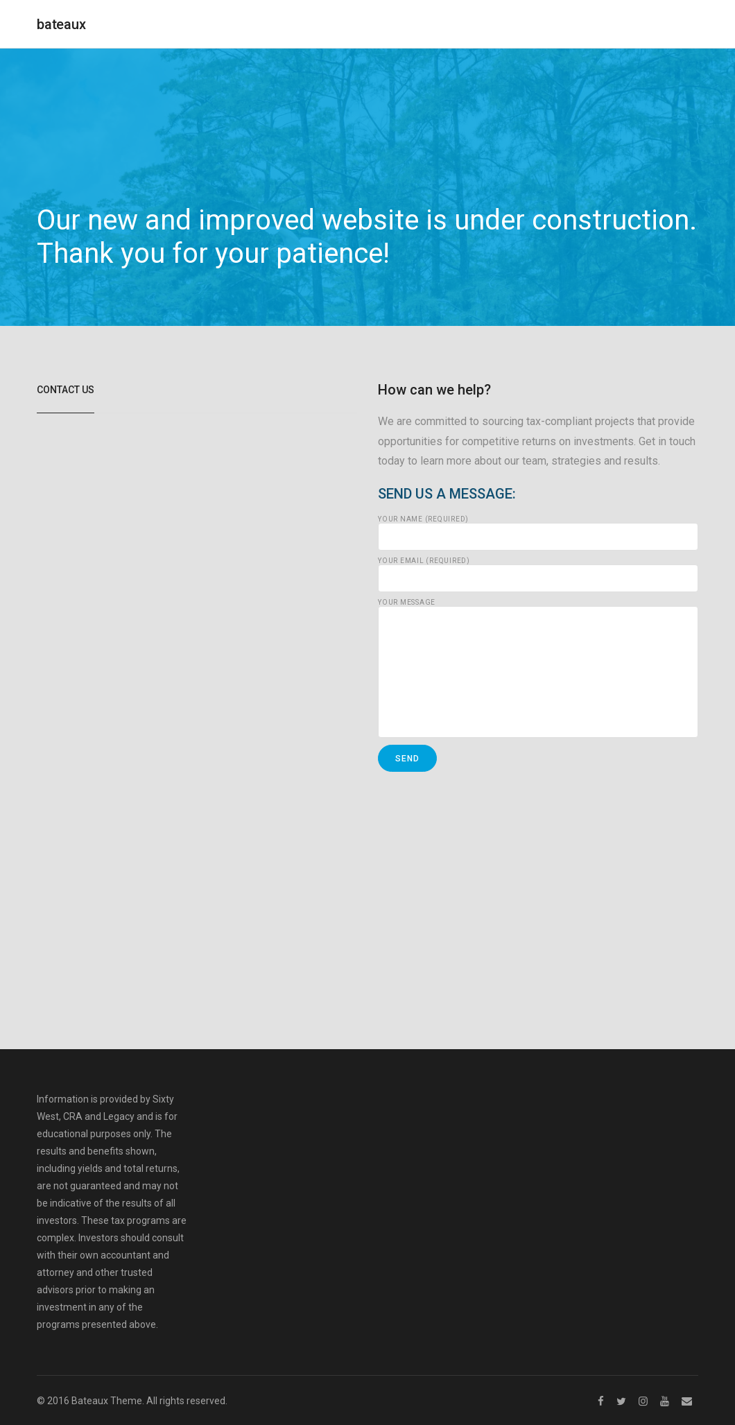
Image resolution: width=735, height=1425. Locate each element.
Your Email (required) (538, 575)
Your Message (538, 668)
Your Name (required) (538, 533)
